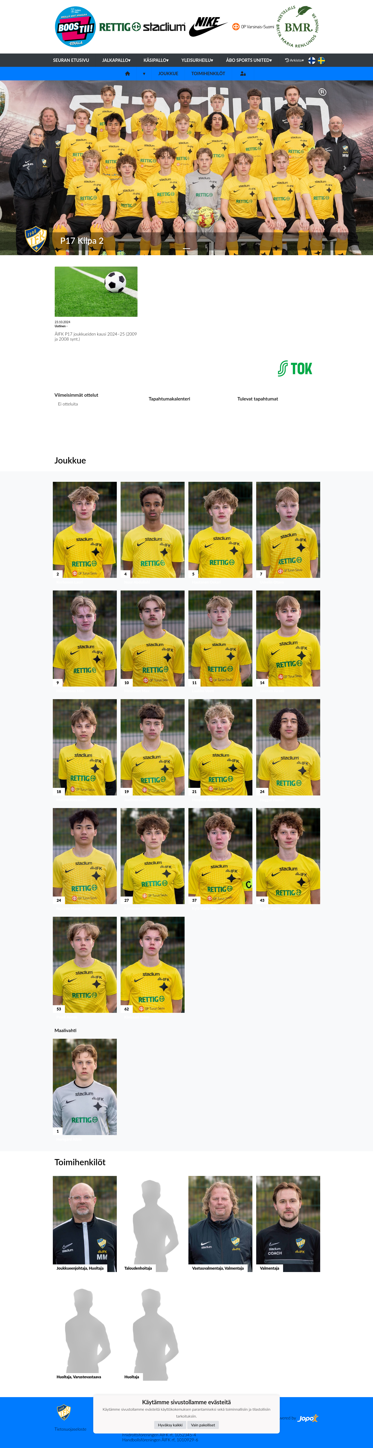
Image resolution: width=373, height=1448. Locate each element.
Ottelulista (66, 422)
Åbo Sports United (249, 60)
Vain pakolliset (203, 1425)
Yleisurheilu (197, 60)
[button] (28, 167)
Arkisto (294, 60)
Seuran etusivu (71, 60)
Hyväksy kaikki (170, 1425)
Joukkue (168, 73)
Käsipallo (155, 60)
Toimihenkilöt (208, 73)
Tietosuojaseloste (70, 1429)
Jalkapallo (116, 60)
